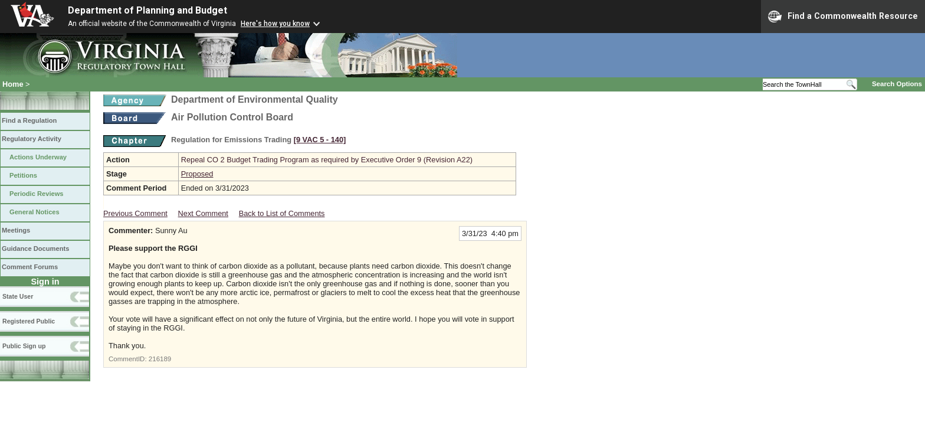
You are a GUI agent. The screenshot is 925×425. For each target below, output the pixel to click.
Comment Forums (30, 266)
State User (17, 296)
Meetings (16, 230)
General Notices (34, 211)
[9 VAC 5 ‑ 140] (320, 139)
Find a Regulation (29, 120)
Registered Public (28, 321)
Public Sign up (23, 345)
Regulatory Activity (31, 138)
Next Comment (203, 213)
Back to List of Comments (282, 213)
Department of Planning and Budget (147, 10)
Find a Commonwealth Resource (843, 16)
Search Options (897, 83)
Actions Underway (38, 157)
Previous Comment (135, 213)
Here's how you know (275, 23)
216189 (160, 358)
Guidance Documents (35, 248)
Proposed (197, 173)
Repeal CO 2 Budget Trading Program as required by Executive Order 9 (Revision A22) (327, 159)
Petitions (23, 175)
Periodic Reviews (36, 193)
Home (13, 84)
